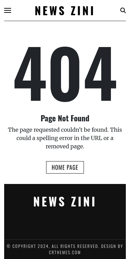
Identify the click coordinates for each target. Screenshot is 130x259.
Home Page (65, 167)
